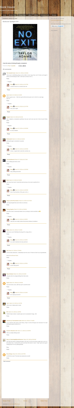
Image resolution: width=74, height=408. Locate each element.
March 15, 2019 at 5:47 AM (25, 200)
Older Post (44, 401)
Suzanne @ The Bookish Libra (13, 320)
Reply (7, 78)
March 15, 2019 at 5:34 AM (15, 180)
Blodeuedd (9, 139)
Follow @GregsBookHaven (57, 20)
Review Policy (12, 15)
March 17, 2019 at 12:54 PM (24, 330)
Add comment (6, 361)
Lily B (7, 282)
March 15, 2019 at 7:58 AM (15, 250)
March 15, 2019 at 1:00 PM (21, 219)
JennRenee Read (14, 255)
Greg (11, 84)
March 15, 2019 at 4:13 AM (15, 95)
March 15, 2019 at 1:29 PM (14, 311)
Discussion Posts (44, 15)
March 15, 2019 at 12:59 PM (21, 128)
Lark (7, 303)
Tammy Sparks (10, 209)
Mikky (7, 230)
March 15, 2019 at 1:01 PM (21, 292)
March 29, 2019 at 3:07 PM (19, 354)
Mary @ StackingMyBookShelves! (14, 339)
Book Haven (7, 7)
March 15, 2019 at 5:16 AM (18, 139)
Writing (36, 15)
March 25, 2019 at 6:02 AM (30, 339)
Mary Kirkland (9, 274)
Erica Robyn (9, 354)
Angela (8, 117)
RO (7, 311)
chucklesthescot (10, 159)
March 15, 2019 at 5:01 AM (16, 117)
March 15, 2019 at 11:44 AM (16, 282)
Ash (7, 250)
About (30, 15)
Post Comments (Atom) (14, 404)
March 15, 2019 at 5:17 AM (21, 159)
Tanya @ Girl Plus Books (12, 200)
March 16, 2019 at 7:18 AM (28, 320)
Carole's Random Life (11, 330)
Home (4, 15)
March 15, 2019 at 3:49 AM (22, 73)
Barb (7, 180)
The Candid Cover (10, 73)
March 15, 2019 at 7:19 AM (16, 230)
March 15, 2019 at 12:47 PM (21, 84)
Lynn (7, 95)
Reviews (54, 15)
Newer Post (6, 401)
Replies (10, 81)
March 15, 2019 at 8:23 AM (20, 274)
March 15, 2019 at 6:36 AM (20, 209)
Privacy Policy (22, 15)
